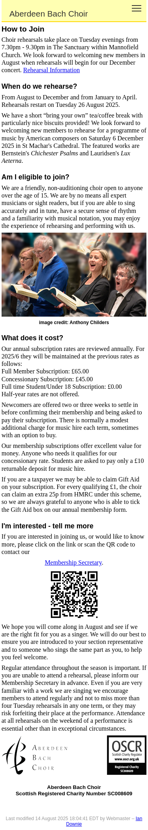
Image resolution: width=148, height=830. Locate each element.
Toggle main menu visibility (137, 5)
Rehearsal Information (51, 70)
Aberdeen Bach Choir (48, 13)
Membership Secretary (73, 562)
